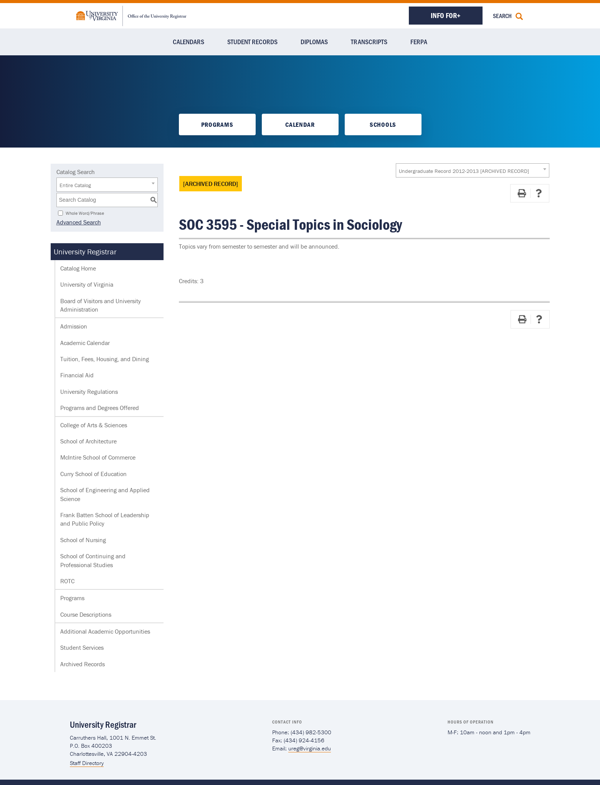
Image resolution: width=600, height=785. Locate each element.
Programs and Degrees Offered (99, 408)
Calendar (299, 124)
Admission (73, 326)
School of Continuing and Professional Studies (93, 560)
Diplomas (314, 41)
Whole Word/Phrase (85, 213)
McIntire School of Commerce (98, 457)
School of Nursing (83, 540)
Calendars (188, 41)
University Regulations (89, 391)
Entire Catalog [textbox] (75, 185)
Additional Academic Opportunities (105, 631)
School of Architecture (88, 441)
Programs (217, 124)
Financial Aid (77, 375)
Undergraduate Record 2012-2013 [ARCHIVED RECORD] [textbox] (464, 171)
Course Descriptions (85, 614)
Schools (383, 124)
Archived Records (82, 664)
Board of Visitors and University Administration (100, 305)
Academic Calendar (85, 343)
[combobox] (472, 170)
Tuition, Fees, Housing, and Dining (104, 359)
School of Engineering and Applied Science (105, 494)
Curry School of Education (93, 474)
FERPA (418, 41)
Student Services (82, 647)
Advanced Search (78, 222)
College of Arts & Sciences (93, 425)
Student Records (252, 41)
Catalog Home (78, 268)
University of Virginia (86, 284)
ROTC (67, 581)
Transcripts (369, 41)
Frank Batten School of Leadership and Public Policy (104, 519)
